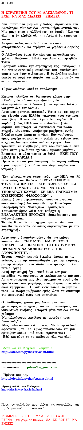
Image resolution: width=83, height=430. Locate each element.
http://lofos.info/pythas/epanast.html (27, 378)
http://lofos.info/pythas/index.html (21, 389)
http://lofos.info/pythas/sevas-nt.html (27, 352)
